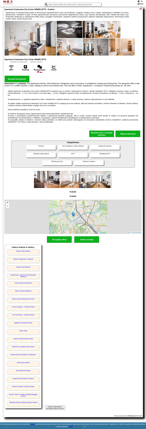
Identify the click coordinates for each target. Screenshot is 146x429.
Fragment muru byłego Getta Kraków (23, 347)
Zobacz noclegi (86, 240)
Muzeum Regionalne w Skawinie (23, 259)
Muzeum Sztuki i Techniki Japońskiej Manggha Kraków (23, 395)
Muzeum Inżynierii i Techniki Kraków (23, 386)
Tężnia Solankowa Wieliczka (23, 283)
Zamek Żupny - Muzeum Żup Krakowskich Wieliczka (23, 275)
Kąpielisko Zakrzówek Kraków (23, 323)
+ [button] (7, 203)
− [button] (7, 206)
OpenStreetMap (136, 232)
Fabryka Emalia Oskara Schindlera (23, 378)
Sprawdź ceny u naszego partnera (101, 134)
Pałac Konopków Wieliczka (23, 291)
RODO (71, 426)
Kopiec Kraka (23, 331)
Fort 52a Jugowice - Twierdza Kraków (23, 307)
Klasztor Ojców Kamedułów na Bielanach (23, 354)
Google (32, 424)
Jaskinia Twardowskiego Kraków (23, 339)
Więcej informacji (127, 134)
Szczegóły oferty (59, 240)
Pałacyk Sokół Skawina (23, 251)
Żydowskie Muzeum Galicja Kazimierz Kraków (23, 402)
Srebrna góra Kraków (23, 362)
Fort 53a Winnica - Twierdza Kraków (23, 315)
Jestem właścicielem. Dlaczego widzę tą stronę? (55, 407)
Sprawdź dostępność (17, 79)
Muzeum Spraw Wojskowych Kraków (23, 299)
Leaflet (128, 232)
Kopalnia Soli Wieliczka (23, 267)
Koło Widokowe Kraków (23, 370)
